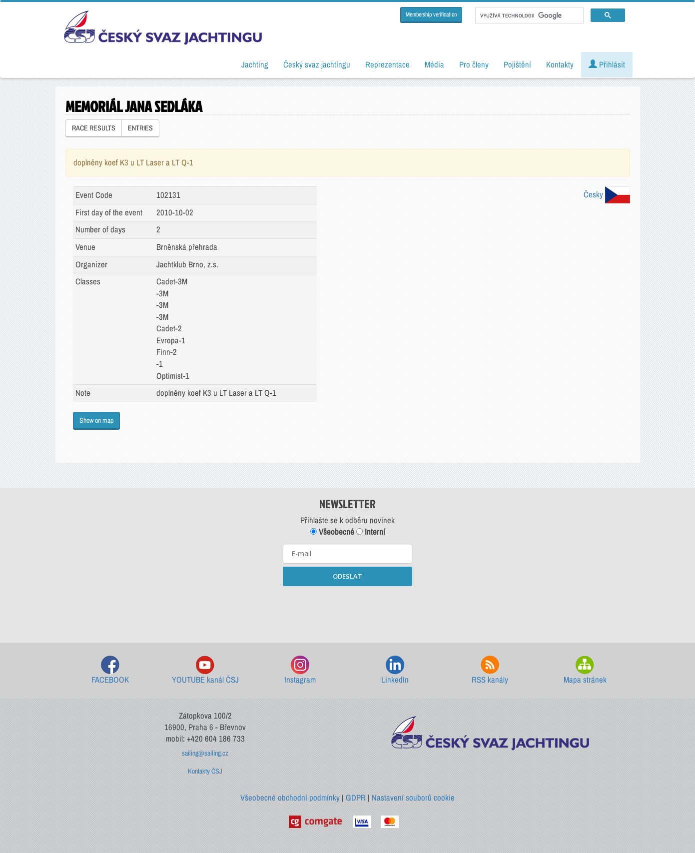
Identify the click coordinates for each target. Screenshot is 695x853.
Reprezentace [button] (387, 64)
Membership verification (431, 14)
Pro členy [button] (474, 64)
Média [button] (434, 64)
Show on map (96, 420)
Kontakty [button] (560, 64)
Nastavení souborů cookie (413, 797)
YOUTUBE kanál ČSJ (205, 670)
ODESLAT (347, 576)
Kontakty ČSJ (205, 771)
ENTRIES (140, 127)
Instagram (300, 670)
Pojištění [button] (517, 64)
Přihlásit (607, 64)
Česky (607, 194)
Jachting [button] (254, 64)
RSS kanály (490, 670)
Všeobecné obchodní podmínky (290, 797)
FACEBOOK (110, 670)
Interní (370, 531)
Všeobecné (332, 531)
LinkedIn (395, 670)
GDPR (356, 797)
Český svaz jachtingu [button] (316, 64)
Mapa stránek (585, 670)
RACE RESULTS (93, 127)
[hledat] (528, 15)
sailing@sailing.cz (205, 753)
